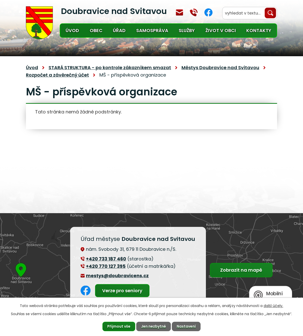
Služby (187, 30)
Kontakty (258, 30)
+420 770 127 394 (194, 12)
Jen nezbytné (153, 326)
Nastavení (186, 326)
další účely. (273, 305)
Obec (96, 30)
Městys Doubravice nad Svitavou (220, 67)
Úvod (72, 30)
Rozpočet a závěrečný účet (57, 75)
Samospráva (152, 30)
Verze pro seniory (122, 290)
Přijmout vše (118, 326)
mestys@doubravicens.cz (179, 12)
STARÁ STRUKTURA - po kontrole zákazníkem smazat (110, 67)
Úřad (119, 30)
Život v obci (220, 30)
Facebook (208, 12)
